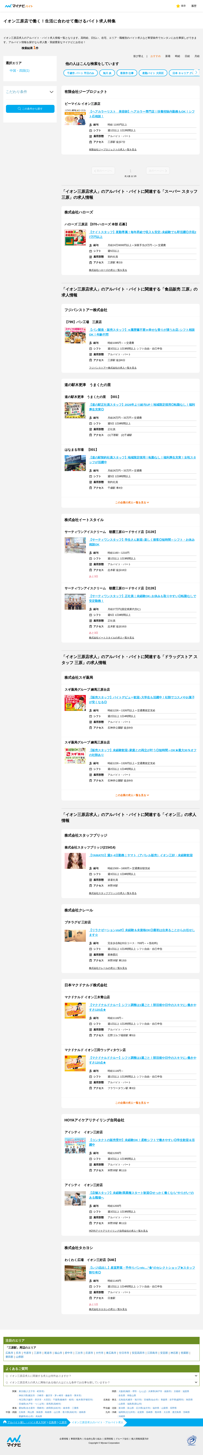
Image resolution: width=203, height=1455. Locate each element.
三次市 (79, 1352)
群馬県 (49, 1404)
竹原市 (27, 1352)
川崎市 (40, 1395)
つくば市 (39, 1404)
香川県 (65, 1412)
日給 (187, 56)
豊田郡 (9, 1356)
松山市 (29, 1416)
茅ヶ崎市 (59, 1395)
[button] (196, 72)
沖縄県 (122, 1416)
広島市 (9, 1352)
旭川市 (138, 1400)
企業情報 (63, 1439)
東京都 (22, 1391)
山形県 (122, 1404)
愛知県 (22, 1408)
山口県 (57, 1412)
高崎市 (57, 1404)
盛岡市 (180, 1400)
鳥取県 (39, 1412)
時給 (177, 56)
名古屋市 (30, 1408)
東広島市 (111, 1352)
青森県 (164, 1400)
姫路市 (167, 1391)
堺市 (134, 1391)
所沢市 (38, 1400)
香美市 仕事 (127, 73)
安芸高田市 (138, 1352)
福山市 (58, 1352)
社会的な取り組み (93, 1439)
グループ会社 (122, 1439)
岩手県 (172, 1400)
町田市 (40, 1391)
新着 (167, 56)
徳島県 (82, 1412)
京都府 (177, 1391)
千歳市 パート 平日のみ (80, 73)
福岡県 (122, 1412)
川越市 (29, 1400)
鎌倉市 (68, 1395)
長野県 (173, 1408)
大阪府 (122, 1391)
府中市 (69, 1352)
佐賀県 (140, 1412)
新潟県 (122, 1408)
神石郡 (174, 1352)
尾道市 (48, 1352)
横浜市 (31, 1395)
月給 (197, 56)
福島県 (130, 1404)
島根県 (48, 1412)
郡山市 (138, 1404)
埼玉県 (22, 1400)
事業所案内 (76, 1439)
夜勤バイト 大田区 (153, 73)
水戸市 (29, 1404)
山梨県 (164, 1408)
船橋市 (63, 1400)
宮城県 (147, 1400)
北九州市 (130, 1412)
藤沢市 (49, 1395)
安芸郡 (164, 1352)
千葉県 (56, 1400)
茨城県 (22, 1404)
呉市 (18, 1352)
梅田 (128, 1391)
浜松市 (57, 1408)
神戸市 (159, 1391)
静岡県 (49, 1408)
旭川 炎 (107, 73)
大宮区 (47, 1400)
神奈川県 (23, 1395)
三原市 (38, 1352)
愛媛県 (22, 1416)
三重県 (75, 1408)
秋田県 (189, 1400)
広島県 (22, 1412)
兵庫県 (151, 1391)
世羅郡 (185, 1352)
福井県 (156, 1408)
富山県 (130, 1408)
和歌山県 (131, 1395)
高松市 (73, 1412)
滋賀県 (186, 1391)
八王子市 (30, 1391)
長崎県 (149, 1412)
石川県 (139, 1408)
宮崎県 (186, 1412)
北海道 (122, 1400)
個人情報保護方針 (140, 1439)
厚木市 (77, 1395)
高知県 (38, 1416)
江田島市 (152, 1352)
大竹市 (99, 1352)
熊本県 (158, 1412)
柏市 (71, 1400)
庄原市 (89, 1352)
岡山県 (31, 1412)
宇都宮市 (87, 1400)
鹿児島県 (176, 1412)
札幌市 (129, 1400)
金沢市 (146, 1408)
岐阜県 (66, 1408)
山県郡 (20, 1356)
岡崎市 (40, 1408)
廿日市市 (124, 1352)
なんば (142, 1391)
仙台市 (154, 1400)
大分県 (167, 1412)
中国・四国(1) (20, 70)
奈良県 (122, 1395)
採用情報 (108, 1439)
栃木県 (79, 1400)
